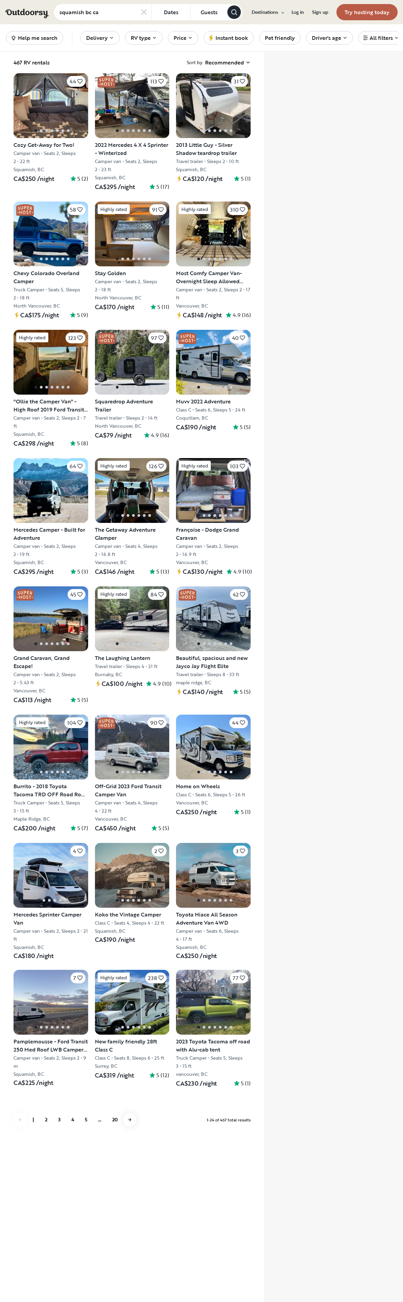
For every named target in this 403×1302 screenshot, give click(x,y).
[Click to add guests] (208, 12)
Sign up (320, 12)
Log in (298, 12)
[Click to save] (76, 81)
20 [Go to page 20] (115, 1119)
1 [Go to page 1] (33, 1119)
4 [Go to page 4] (72, 1119)
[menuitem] (267, 12)
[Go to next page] (129, 1119)
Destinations (267, 12)
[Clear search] (144, 12)
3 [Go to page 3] (59, 1119)
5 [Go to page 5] (86, 1119)
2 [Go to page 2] (46, 1119)
